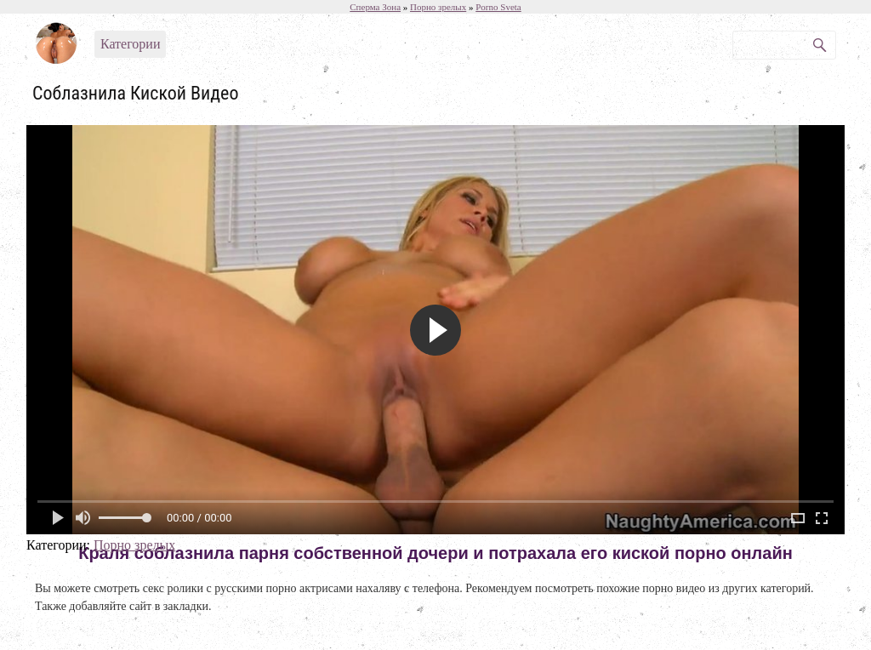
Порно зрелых (134, 545)
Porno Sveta (498, 7)
